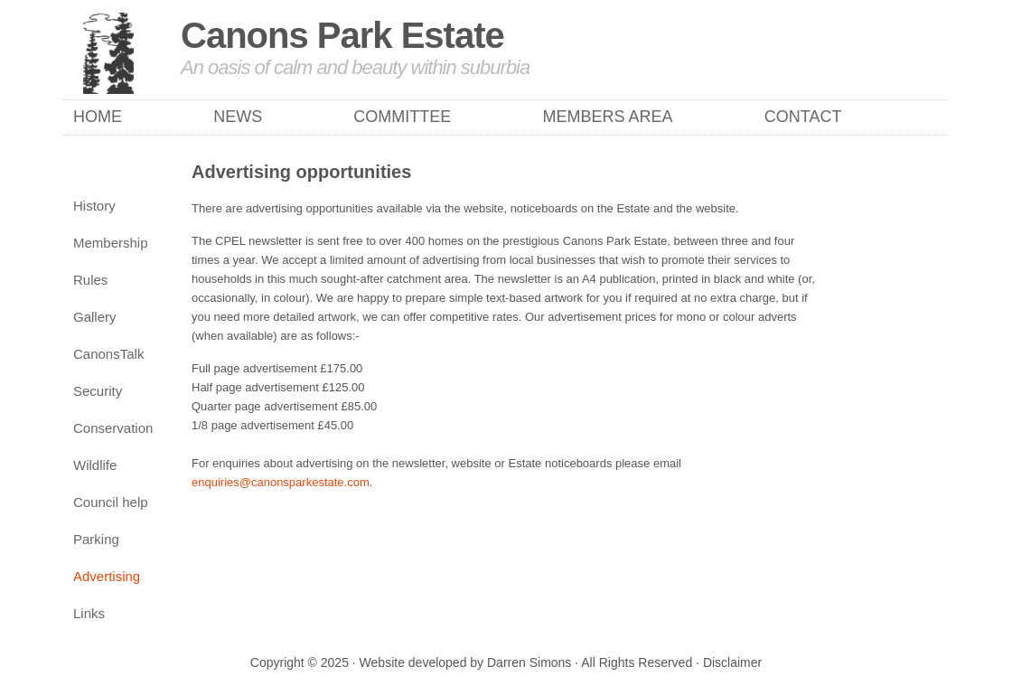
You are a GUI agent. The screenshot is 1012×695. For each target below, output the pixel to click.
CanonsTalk (108, 354)
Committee (402, 117)
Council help (110, 502)
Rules (90, 279)
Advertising (106, 576)
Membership (110, 242)
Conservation (113, 428)
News (237, 117)
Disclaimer (732, 662)
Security (97, 391)
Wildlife (95, 465)
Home (97, 117)
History (94, 205)
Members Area (608, 117)
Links (89, 613)
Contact (803, 117)
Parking (96, 539)
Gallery (95, 316)
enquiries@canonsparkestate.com (281, 482)
